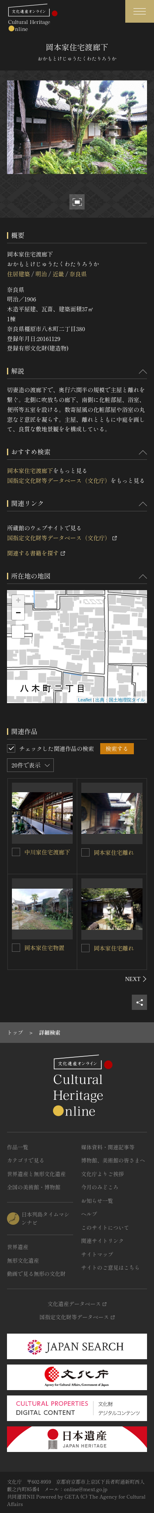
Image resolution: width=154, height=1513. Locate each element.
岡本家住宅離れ (114, 852)
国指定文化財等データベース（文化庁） (58, 480)
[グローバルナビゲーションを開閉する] (139, 11)
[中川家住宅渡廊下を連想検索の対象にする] (16, 852)
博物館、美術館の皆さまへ (113, 1160)
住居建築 (18, 274)
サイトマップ (97, 1254)
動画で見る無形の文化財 (36, 1274)
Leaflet (85, 699)
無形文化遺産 (23, 1260)
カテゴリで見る (25, 1160)
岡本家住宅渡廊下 (30, 470)
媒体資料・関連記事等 (108, 1147)
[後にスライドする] (136, 979)
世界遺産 (17, 1247)
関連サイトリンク (102, 1241)
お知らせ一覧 (97, 1201)
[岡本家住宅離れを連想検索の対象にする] (85, 852)
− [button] (18, 613)
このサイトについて (105, 1227)
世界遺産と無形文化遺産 (36, 1174)
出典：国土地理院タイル (120, 699)
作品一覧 (17, 1147)
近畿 (58, 274)
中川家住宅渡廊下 (47, 852)
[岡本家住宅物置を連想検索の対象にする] (16, 948)
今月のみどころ (100, 1187)
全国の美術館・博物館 (33, 1187)
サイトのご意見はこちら (110, 1267)
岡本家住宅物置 (44, 948)
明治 (41, 274)
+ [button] (18, 601)
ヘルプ (89, 1214)
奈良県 (78, 274)
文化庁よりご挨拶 (102, 1174)
